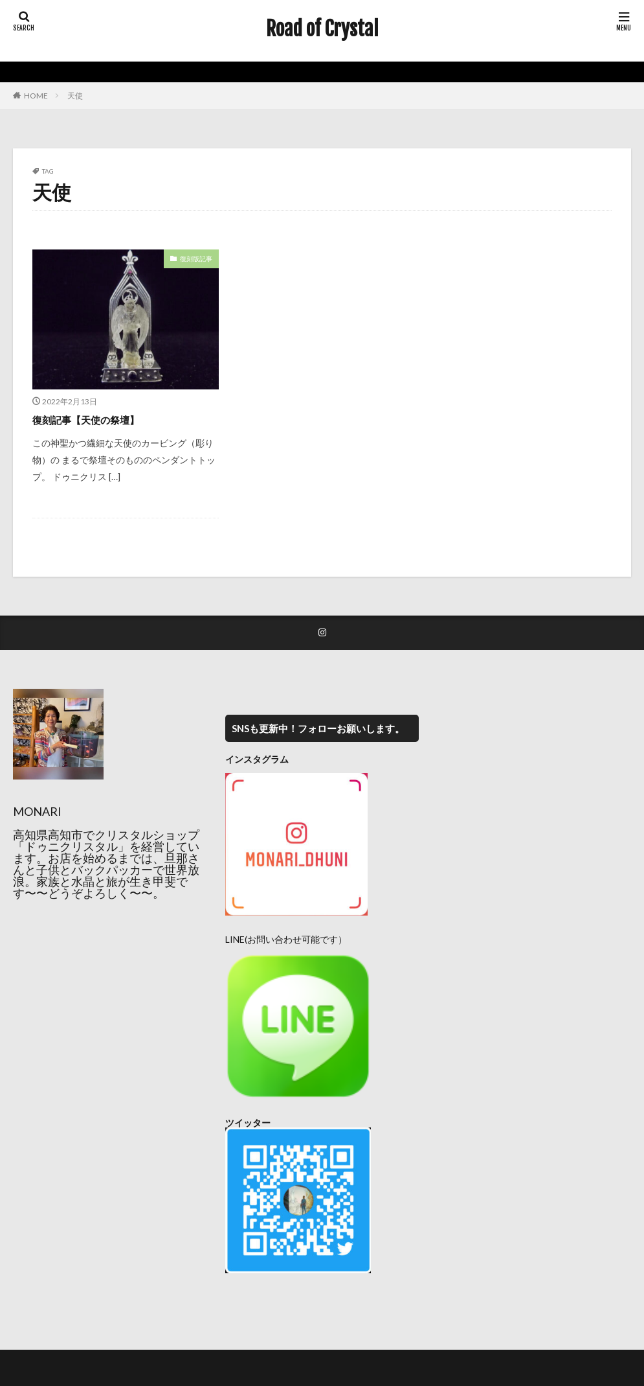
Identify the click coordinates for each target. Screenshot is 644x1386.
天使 (75, 95)
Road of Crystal (322, 29)
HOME (36, 95)
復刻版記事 (196, 258)
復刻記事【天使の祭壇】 (96, 419)
